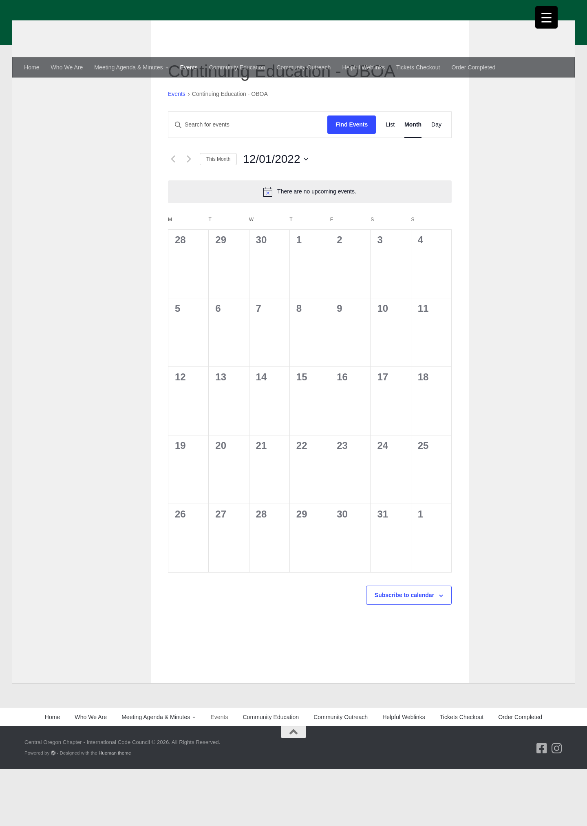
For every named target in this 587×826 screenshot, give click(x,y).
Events (189, 67)
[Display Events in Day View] (436, 182)
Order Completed (473, 67)
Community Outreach (303, 67)
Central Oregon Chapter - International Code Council (207, 26)
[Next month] (189, 216)
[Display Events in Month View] (412, 182)
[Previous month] (173, 216)
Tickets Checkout (418, 67)
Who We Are (67, 67)
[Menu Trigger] (546, 17)
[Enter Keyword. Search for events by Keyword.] (247, 182)
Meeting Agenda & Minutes (128, 67)
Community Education (237, 67)
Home (32, 67)
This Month (218, 216)
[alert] (310, 249)
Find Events (351, 181)
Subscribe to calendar (404, 652)
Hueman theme (115, 810)
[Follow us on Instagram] (557, 805)
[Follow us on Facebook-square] (541, 805)
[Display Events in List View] (390, 182)
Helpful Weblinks (363, 67)
